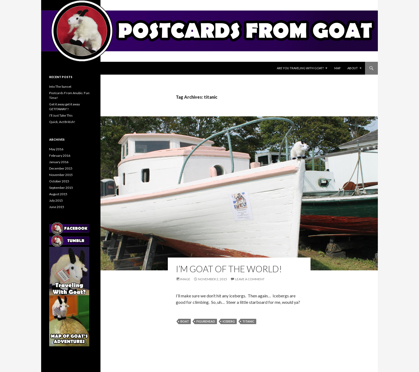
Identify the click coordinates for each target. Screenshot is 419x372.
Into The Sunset (60, 87)
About (352, 68)
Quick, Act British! (62, 122)
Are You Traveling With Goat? (300, 68)
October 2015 (59, 181)
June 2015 (56, 207)
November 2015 (61, 175)
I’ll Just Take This (61, 115)
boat (184, 321)
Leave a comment (250, 279)
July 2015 (56, 200)
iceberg (229, 321)
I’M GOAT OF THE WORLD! (229, 268)
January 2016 (58, 162)
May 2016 (56, 149)
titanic (248, 321)
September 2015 (61, 188)
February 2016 (59, 156)
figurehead (205, 321)
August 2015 (58, 194)
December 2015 (60, 168)
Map (337, 68)
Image (185, 279)
